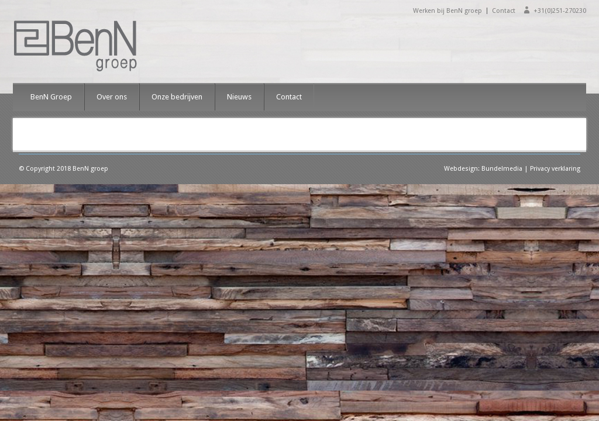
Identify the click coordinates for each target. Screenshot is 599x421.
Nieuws (239, 96)
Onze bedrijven (177, 96)
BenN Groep (51, 96)
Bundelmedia (501, 168)
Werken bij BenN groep (447, 11)
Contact (503, 11)
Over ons (112, 96)
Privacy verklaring (555, 168)
